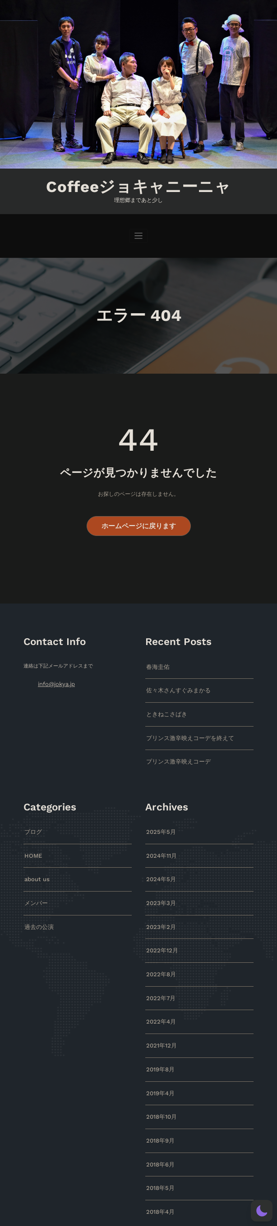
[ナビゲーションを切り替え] (138, 234)
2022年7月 (158, 977)
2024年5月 (159, 865)
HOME (31, 843)
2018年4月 (158, 1178)
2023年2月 (159, 910)
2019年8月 (158, 1044)
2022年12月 (160, 932)
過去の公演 (36, 910)
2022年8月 (159, 954)
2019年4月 (158, 1067)
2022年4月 (159, 999)
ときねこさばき (163, 706)
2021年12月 (159, 1022)
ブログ (31, 820)
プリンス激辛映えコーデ (173, 751)
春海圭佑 (156, 662)
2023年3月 (159, 887)
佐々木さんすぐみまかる (173, 684)
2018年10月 (159, 1089)
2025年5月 (159, 820)
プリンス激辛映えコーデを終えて (183, 729)
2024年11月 (159, 843)
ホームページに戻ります (138, 522)
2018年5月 (158, 1156)
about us (35, 865)
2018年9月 (158, 1111)
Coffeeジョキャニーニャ (138, 185)
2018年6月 (158, 1134)
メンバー (34, 887)
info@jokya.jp (54, 679)
